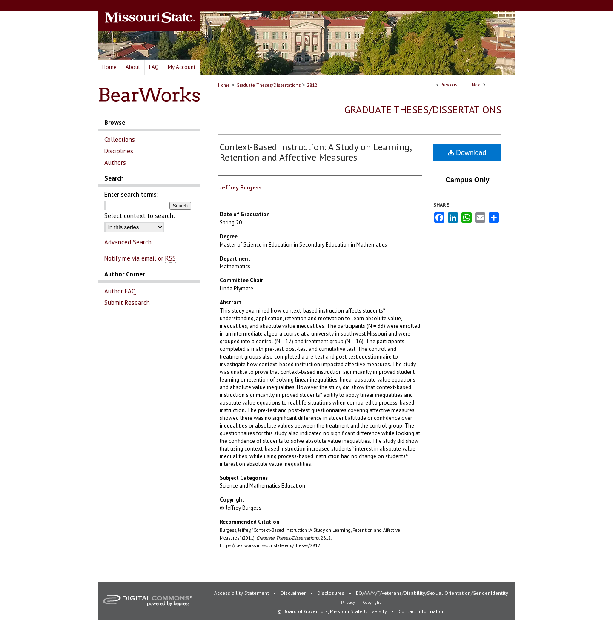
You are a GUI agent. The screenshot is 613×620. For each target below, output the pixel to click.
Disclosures (331, 593)
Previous (448, 85)
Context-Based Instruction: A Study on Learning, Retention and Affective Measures (315, 152)
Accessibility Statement (242, 593)
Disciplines (118, 151)
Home (224, 85)
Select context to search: (139, 216)
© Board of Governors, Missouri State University (332, 611)
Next (477, 85)
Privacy (348, 602)
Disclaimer (294, 593)
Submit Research (127, 303)
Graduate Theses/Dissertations (268, 85)
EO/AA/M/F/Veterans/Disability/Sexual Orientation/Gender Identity (432, 593)
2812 (312, 85)
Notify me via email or (140, 258)
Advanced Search (128, 242)
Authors (115, 162)
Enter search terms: (131, 194)
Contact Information (421, 611)
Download (467, 152)
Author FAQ (120, 291)
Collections (119, 139)
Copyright (372, 602)
